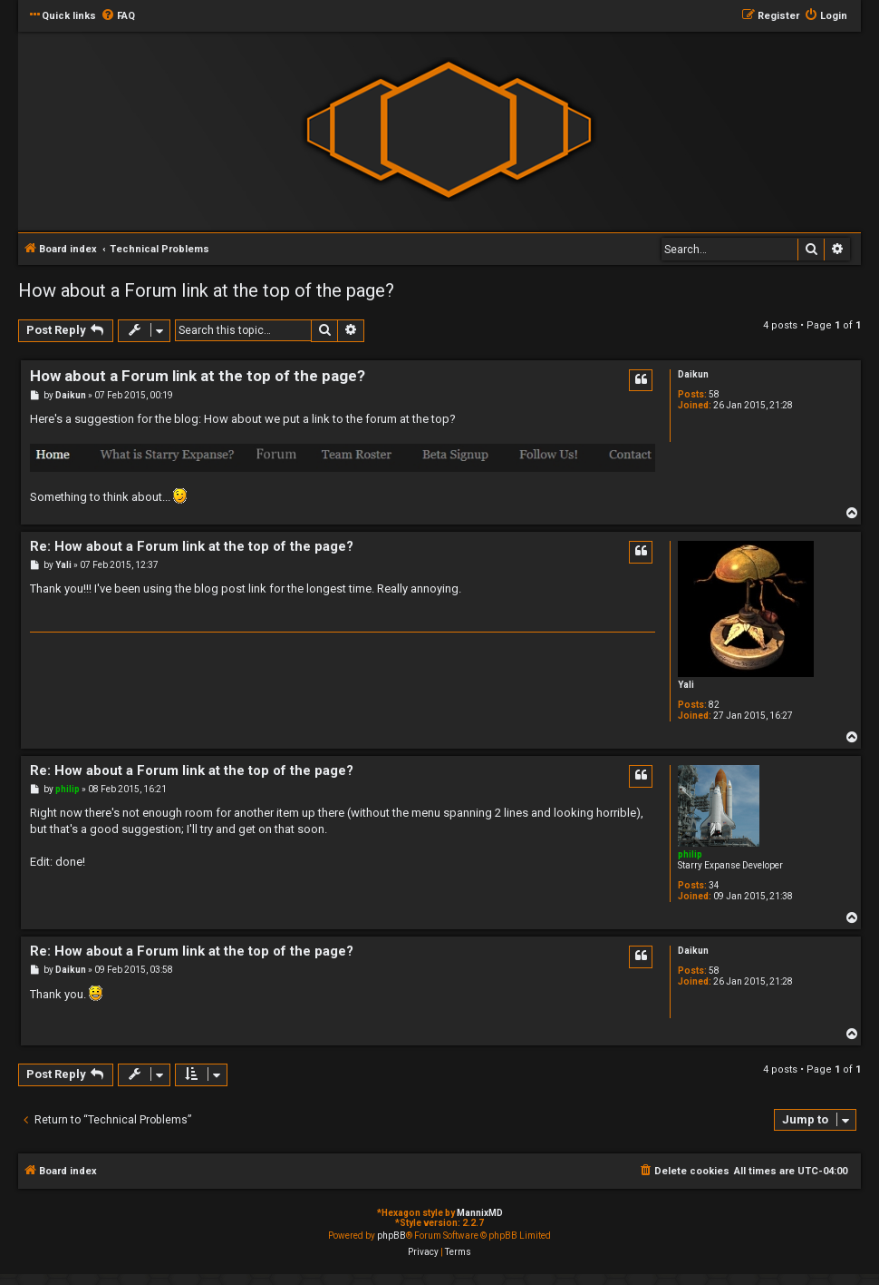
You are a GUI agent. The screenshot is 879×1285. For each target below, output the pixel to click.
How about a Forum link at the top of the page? (206, 290)
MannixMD (480, 1213)
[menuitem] (118, 16)
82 (714, 705)
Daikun (693, 374)
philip (690, 854)
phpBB (391, 1236)
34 (714, 885)
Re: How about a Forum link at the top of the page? (191, 546)
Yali (686, 685)
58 (714, 394)
